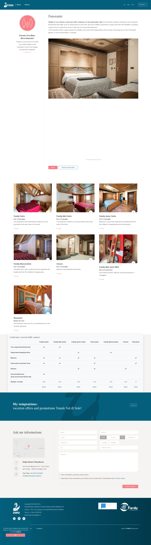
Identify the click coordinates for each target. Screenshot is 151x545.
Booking (142, 4)
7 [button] (95, 159)
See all (133, 405)
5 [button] (92, 159)
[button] (127, 43)
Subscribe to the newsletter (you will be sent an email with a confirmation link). (92, 478)
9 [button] (98, 159)
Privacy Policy (120, 478)
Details (18, 532)
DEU (133, 4)
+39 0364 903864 (36, 473)
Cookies (39, 528)
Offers (27, 5)
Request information (68, 167)
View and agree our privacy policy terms (73, 475)
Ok (15, 535)
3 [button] (89, 159)
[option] (93, 69)
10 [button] (100, 159)
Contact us (27, 52)
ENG (128, 4)
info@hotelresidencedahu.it (32, 476)
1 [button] (86, 159)
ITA (124, 4)
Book (53, 167)
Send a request (130, 486)
